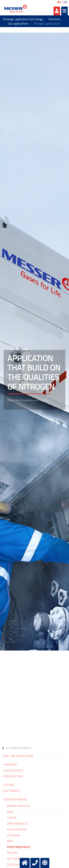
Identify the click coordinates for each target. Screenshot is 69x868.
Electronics (11, 791)
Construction (13, 776)
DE (65, 2)
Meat (10, 841)
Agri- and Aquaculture (18, 756)
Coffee (11, 818)
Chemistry (10, 765)
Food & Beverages (15, 799)
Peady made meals (18, 847)
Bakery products (18, 806)
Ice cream (13, 835)
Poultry (12, 853)
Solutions (54, 19)
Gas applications (18, 23)
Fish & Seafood (17, 830)
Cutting (8, 785)
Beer (10, 812)
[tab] (34, 748)
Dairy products (17, 824)
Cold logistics (13, 771)
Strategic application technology (23, 19)
